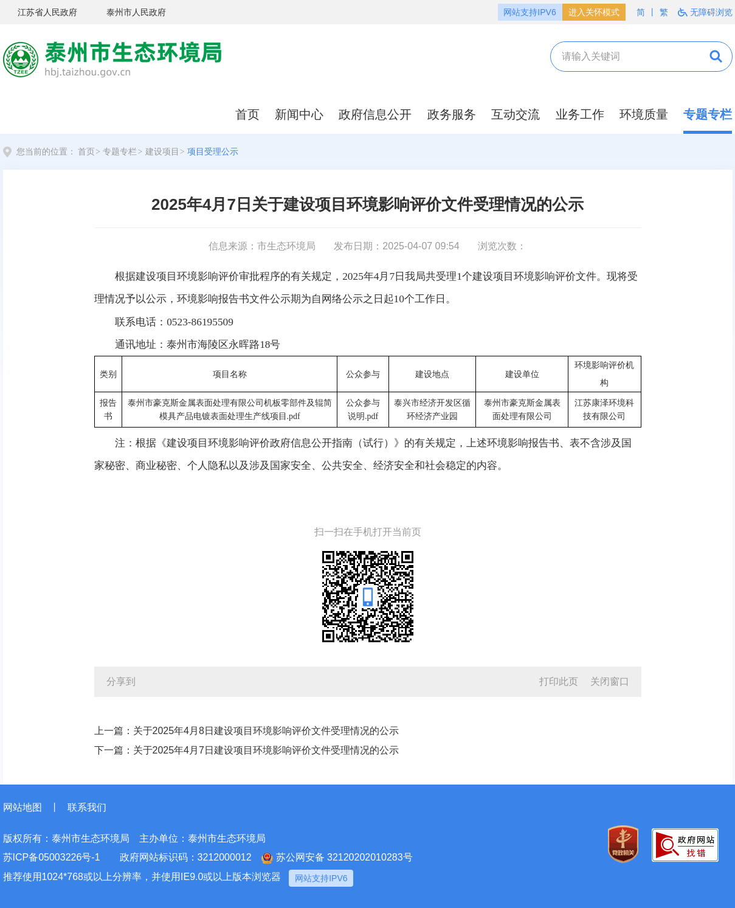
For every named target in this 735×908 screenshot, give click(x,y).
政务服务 (451, 114)
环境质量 (643, 114)
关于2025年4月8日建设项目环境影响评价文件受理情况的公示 (266, 731)
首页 (247, 114)
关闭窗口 (609, 681)
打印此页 (558, 681)
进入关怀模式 (593, 12)
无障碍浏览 (705, 12)
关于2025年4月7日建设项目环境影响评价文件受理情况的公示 (266, 750)
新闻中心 (299, 114)
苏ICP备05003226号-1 (51, 857)
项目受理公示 (212, 151)
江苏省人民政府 (40, 12)
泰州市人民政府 (129, 12)
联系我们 (86, 807)
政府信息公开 (375, 114)
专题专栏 (707, 114)
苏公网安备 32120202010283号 (337, 858)
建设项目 (162, 151)
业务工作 (580, 114)
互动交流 (515, 114)
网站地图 (22, 807)
